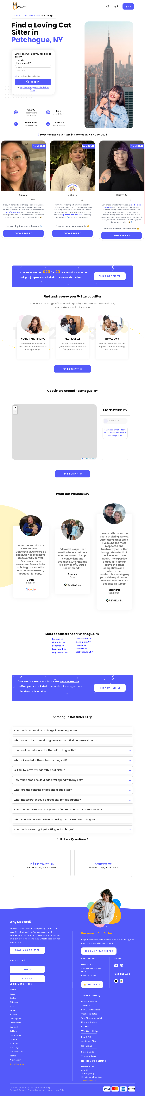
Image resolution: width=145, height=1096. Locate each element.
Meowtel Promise (71, 277)
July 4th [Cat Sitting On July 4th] (85, 1070)
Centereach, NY (83, 638)
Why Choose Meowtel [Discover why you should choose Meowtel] (91, 1018)
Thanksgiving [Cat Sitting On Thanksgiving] (87, 1073)
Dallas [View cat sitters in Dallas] (13, 1006)
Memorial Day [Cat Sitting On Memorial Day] (87, 1067)
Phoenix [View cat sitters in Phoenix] (13, 1039)
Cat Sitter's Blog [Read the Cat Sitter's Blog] (88, 1041)
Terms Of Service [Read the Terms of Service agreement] (18, 1090)
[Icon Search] (106, 421)
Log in (116, 6)
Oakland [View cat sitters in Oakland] (14, 1031)
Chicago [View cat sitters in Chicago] (14, 1002)
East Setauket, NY (84, 652)
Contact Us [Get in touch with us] (88, 958)
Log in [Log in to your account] (27, 969)
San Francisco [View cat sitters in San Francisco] (16, 1051)
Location (21, 60)
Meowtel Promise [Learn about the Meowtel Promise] (89, 1001)
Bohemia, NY (58, 645)
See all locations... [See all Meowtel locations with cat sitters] (18, 1064)
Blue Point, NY (58, 642)
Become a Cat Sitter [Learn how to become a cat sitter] (99, 951)
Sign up (128, 6)
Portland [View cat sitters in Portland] (14, 1043)
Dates (20, 68)
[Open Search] (108, 6)
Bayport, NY (57, 639)
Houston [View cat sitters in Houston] (14, 1014)
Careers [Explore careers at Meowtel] (85, 1026)
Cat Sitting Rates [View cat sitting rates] (89, 1014)
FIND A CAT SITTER (110, 276)
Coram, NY (81, 645)
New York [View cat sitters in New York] (14, 1027)
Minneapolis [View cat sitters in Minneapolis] (15, 1023)
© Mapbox (92, 459)
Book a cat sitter (27, 950)
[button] (15, 408)
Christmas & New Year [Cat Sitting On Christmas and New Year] (91, 1077)
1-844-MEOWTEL (41, 861)
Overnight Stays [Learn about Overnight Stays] (88, 1056)
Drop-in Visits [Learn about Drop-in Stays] (87, 1052)
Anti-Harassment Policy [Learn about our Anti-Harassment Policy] (54, 1090)
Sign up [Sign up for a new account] (27, 978)
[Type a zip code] (33, 63)
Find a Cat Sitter (72, 368)
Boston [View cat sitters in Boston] (13, 998)
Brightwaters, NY (60, 652)
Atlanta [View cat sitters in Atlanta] (13, 990)
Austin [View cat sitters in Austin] (12, 994)
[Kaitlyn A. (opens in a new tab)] (121, 195)
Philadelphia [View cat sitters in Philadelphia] (16, 1035)
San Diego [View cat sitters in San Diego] (14, 1047)
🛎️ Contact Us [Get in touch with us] (92, 984)
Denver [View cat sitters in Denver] (13, 1010)
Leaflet (85, 459)
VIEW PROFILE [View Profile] (23, 233)
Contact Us (103, 861)
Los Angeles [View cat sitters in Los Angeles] (15, 1018)
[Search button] (33, 82)
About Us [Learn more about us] (85, 1006)
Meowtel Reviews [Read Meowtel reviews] (89, 1022)
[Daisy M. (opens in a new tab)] (23, 195)
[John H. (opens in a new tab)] (72, 195)
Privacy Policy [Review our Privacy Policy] (35, 1090)
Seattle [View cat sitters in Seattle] (13, 1056)
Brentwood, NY (59, 649)
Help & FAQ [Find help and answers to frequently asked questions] (86, 1037)
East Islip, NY (81, 648)
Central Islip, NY (83, 642)
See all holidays (89, 1080)
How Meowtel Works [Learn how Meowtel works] (90, 1010)
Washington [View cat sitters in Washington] (15, 1060)
